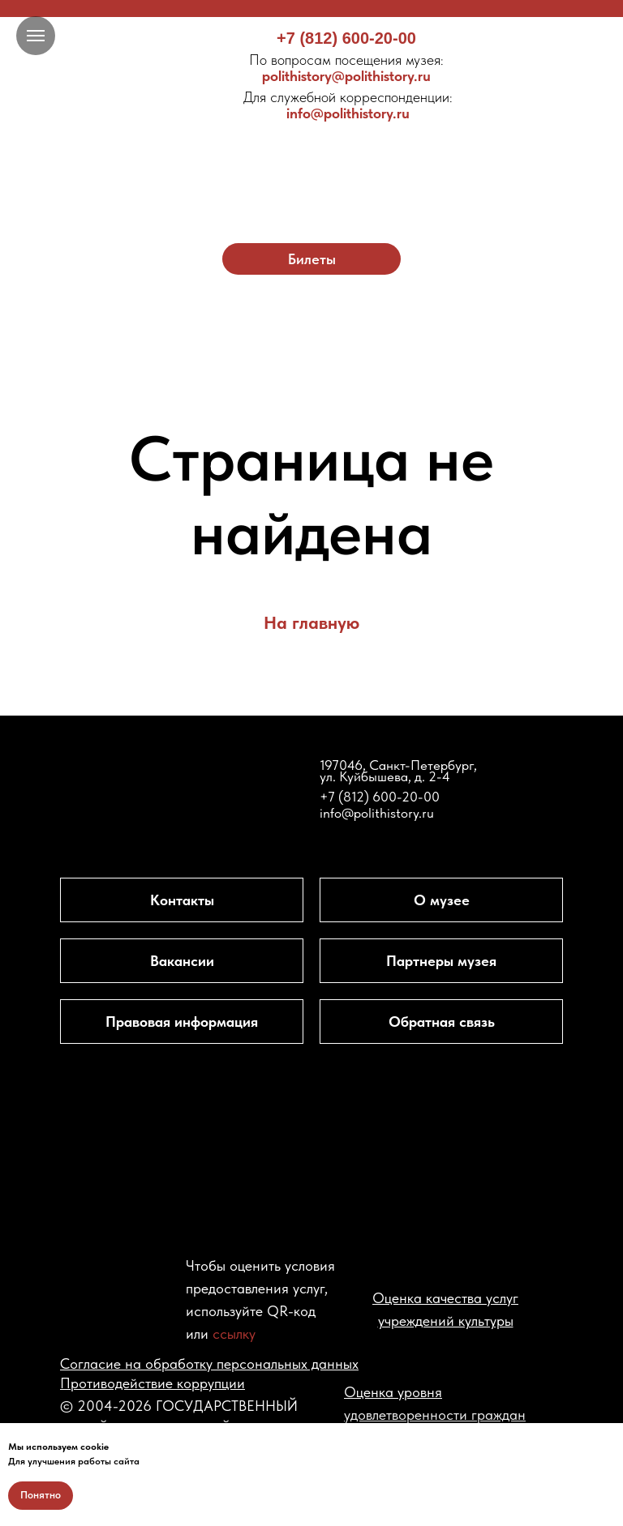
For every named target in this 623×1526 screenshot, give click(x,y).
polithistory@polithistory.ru (346, 67)
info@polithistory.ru (348, 105)
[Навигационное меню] (36, 35)
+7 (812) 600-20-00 (346, 38)
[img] (312, 160)
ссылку (234, 1333)
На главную (311, 622)
